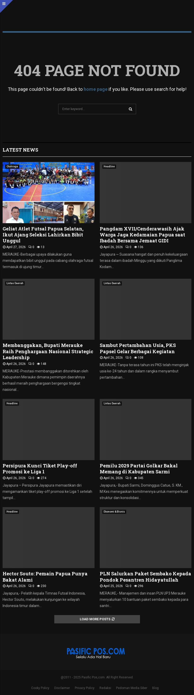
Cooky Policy (40, 688)
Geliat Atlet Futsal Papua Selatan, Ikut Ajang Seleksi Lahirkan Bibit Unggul (43, 235)
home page (96, 89)
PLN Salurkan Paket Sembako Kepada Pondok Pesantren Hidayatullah (145, 576)
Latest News (20, 150)
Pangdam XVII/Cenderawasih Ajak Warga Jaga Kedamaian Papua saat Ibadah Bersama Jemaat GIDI (142, 235)
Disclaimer (62, 688)
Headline (109, 166)
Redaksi (105, 688)
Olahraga (12, 166)
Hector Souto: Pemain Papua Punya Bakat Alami (45, 576)
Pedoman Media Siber (131, 688)
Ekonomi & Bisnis (114, 511)
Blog (155, 688)
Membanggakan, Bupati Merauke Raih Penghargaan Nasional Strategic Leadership (48, 351)
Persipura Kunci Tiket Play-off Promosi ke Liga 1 (40, 468)
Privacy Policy (85, 688)
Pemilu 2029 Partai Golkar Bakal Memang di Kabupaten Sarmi (139, 468)
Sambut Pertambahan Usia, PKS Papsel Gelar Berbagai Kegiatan (138, 348)
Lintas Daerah (14, 283)
